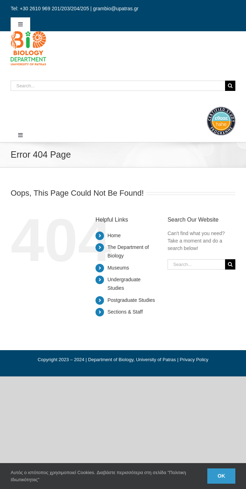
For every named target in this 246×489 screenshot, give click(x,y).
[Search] (230, 86)
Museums (118, 268)
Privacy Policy (194, 359)
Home (114, 235)
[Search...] (118, 86)
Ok (221, 476)
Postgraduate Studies (131, 300)
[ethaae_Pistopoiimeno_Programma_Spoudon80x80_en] (221, 109)
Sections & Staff (125, 312)
